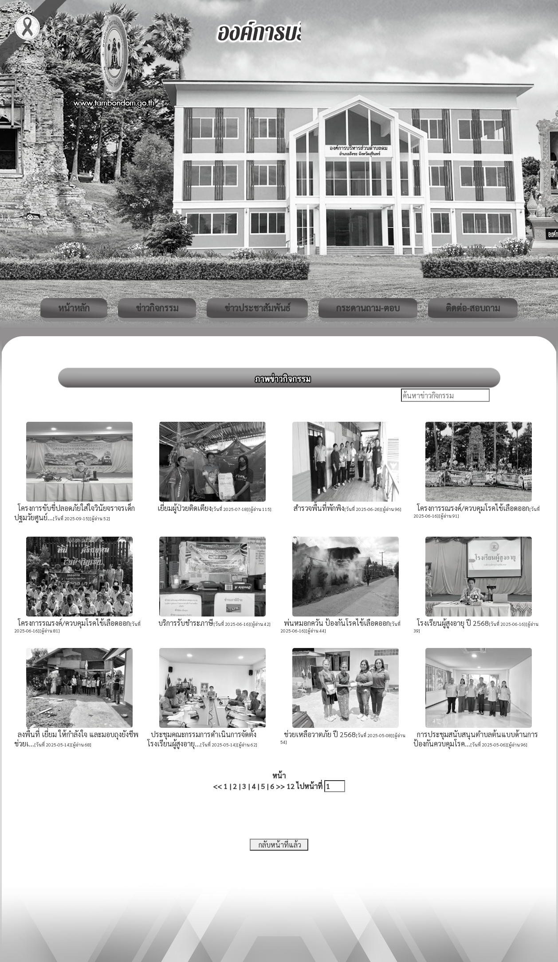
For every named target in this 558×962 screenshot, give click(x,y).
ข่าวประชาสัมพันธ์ (257, 308)
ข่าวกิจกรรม (157, 308)
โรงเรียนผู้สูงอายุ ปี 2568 (451, 623)
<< (217, 786)
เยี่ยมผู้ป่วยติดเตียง (183, 508)
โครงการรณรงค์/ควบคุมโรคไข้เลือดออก (471, 508)
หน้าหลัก (74, 308)
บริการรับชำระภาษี (184, 623)
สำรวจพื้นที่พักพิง (317, 508)
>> (280, 786)
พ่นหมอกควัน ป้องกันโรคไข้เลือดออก (335, 623)
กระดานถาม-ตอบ (368, 308)
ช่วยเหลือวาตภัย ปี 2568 (318, 734)
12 (291, 786)
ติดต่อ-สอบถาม (473, 308)
